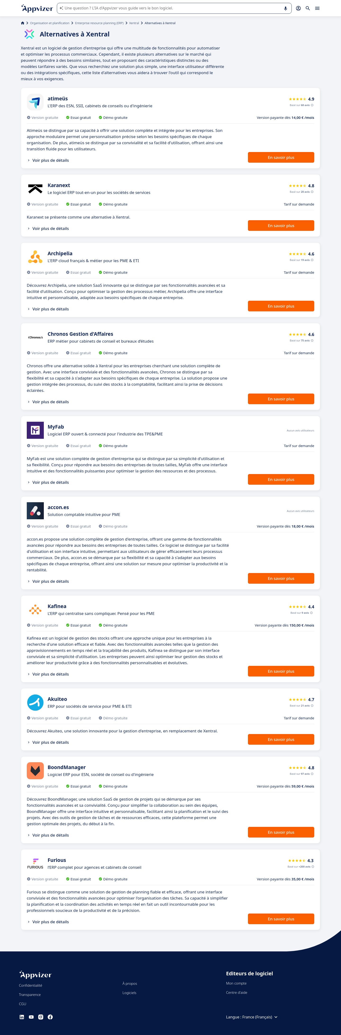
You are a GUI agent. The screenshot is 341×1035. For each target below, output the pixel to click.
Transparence (30, 994)
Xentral (134, 23)
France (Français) (260, 1017)
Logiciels (129, 992)
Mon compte (236, 983)
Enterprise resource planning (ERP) (99, 23)
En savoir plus (281, 157)
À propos (129, 983)
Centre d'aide (236, 992)
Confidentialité (30, 985)
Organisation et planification (49, 23)
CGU (22, 1003)
